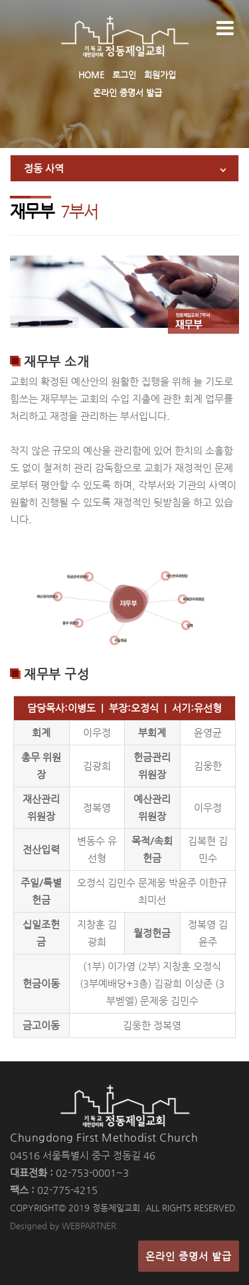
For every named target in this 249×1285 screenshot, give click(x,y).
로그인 (124, 75)
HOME (91, 75)
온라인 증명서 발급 (127, 93)
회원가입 (160, 75)
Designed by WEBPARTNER (63, 1226)
